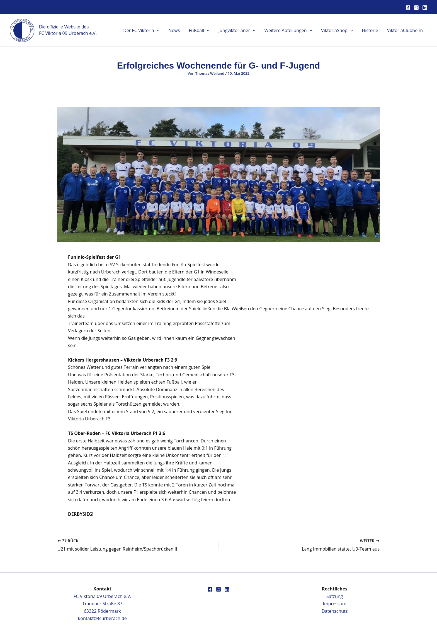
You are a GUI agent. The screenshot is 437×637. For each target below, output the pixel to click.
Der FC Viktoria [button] (141, 30)
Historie (370, 30)
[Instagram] (416, 7)
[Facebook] (408, 7)
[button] (157, 30)
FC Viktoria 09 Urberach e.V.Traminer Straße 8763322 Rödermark (102, 603)
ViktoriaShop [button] (337, 30)
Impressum (334, 603)
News (174, 30)
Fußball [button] (199, 30)
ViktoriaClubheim (405, 30)
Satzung (334, 596)
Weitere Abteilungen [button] (288, 30)
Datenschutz (335, 611)
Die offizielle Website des (64, 27)
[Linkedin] (424, 7)
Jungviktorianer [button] (237, 30)
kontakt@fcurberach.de (102, 618)
